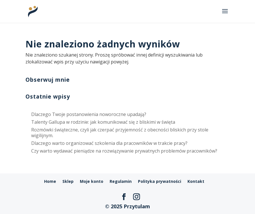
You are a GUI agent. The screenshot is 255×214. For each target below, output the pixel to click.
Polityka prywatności (159, 181)
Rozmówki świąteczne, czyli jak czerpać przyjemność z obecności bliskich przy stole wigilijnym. (119, 132)
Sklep (68, 181)
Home (50, 181)
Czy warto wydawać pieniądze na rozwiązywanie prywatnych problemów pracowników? (124, 151)
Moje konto (91, 181)
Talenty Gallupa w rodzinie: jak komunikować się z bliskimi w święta (103, 122)
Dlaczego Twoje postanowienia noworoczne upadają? (88, 114)
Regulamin (121, 181)
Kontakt (195, 181)
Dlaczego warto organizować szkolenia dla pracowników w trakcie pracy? (109, 143)
